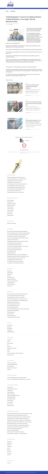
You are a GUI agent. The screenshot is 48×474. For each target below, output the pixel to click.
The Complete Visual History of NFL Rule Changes (15, 261)
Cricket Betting (9, 330)
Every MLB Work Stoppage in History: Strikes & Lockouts (16, 177)
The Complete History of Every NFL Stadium (14, 244)
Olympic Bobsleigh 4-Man (11, 397)
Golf (8, 448)
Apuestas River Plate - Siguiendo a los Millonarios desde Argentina (17, 426)
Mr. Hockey (9, 346)
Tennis (8, 454)
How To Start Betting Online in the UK (13, 305)
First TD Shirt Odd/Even (11, 277)
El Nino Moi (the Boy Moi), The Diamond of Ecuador (15, 353)
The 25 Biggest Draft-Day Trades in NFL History (14, 259)
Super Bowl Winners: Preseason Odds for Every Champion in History (18, 256)
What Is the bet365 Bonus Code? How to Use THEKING (16, 297)
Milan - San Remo (10, 403)
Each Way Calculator (10, 200)
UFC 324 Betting (9, 325)
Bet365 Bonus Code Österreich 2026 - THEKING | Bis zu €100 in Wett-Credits (19, 421)
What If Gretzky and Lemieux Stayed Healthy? (14, 249)
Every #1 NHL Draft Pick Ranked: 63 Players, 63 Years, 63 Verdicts (17, 246)
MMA (8, 449)
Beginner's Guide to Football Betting (13, 310)
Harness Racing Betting (11, 312)
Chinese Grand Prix (10, 400)
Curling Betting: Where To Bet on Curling (13, 317)
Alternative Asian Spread (11, 284)
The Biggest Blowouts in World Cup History (14, 182)
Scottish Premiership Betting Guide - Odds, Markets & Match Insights (18, 308)
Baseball (8, 441)
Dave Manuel (11, 24)
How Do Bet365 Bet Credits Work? (12, 307)
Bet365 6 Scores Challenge (11, 223)
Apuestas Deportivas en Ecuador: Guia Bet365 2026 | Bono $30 (17, 415)
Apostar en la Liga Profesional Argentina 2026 (14, 428)
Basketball (9, 443)
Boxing (8, 444)
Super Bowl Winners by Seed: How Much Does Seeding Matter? (17, 254)
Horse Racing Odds (10, 313)
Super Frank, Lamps (10, 354)
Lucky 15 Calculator (10, 210)
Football (8, 446)
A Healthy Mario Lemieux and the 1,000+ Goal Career (15, 192)
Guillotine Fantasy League (11, 279)
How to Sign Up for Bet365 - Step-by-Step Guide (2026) (16, 295)
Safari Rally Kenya (10, 387)
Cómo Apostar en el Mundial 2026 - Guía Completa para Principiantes (18, 425)
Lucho (8, 351)
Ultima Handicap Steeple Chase (12, 364)
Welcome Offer (9, 274)
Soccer (8, 453)
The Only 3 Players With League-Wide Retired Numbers (32, 87)
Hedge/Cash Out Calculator (11, 203)
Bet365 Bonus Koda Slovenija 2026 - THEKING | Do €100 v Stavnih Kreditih (19, 420)
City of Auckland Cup (10, 366)
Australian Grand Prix (10, 405)
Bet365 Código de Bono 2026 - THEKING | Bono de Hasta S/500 (17, 423)
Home (7, 11)
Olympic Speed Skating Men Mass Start (13, 395)
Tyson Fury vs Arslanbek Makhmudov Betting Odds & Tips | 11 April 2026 (18, 379)
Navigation (12, 11)
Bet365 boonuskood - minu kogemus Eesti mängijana (15, 431)
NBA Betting (9, 326)
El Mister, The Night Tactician (11, 348)
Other (8, 451)
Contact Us (9, 462)
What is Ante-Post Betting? (11, 315)
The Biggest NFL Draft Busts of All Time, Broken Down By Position (17, 241)
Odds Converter (9, 213)
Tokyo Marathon (9, 390)
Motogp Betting (9, 328)
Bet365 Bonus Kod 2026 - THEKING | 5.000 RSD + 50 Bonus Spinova (18, 418)
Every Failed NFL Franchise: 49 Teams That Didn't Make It (16, 236)
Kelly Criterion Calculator (11, 205)
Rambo (8, 341)
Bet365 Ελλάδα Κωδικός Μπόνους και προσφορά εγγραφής (17, 433)
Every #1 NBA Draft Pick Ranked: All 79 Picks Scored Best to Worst (17, 234)
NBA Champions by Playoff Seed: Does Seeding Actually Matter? (17, 231)
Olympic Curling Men (10, 392)
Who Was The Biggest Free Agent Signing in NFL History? (16, 187)
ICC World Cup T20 (10, 402)
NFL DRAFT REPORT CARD (11, 251)
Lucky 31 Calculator (10, 208)
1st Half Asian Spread (10, 282)
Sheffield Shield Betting (10, 331)
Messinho (8, 349)
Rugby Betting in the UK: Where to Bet (13, 302)
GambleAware (27, 140)
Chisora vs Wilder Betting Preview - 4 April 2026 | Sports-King (16, 377)
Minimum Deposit (10, 272)
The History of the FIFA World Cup (12, 239)
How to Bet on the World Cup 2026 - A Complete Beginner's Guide (17, 300)
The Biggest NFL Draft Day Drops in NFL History (14, 180)
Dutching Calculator (10, 215)
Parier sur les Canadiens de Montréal (13, 430)
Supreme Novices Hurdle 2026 (12, 367)
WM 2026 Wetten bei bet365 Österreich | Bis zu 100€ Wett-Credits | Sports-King (19, 413)
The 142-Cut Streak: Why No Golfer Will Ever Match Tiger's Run (34, 104)
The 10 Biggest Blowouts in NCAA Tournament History (15, 185)
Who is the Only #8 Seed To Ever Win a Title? (14, 190)
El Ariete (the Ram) (10, 343)
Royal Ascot (9, 369)
